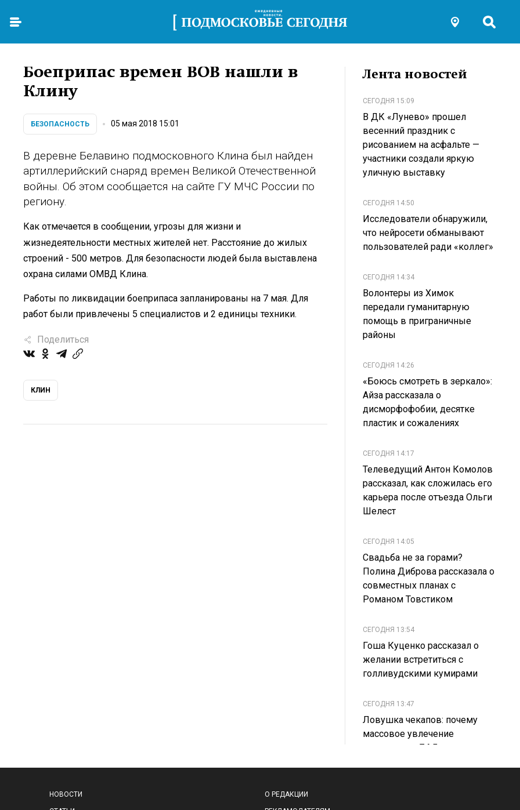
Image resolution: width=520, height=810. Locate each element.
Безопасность (60, 124)
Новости (65, 794)
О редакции (286, 794)
